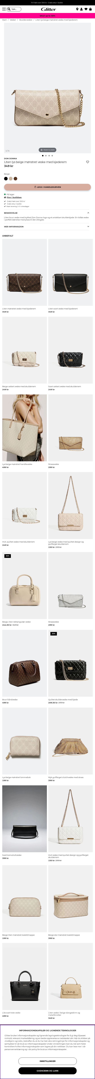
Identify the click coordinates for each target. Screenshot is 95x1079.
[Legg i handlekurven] (47, 187)
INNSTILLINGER (47, 1061)
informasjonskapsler (57, 1049)
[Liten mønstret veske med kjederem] (16, 178)
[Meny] (4, 9)
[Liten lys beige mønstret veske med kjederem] (11, 178)
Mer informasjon (14, 226)
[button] (82, 9)
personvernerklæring (14, 1049)
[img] (42, 155)
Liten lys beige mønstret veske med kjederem (56, 20)
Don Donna (10, 158)
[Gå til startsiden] (47, 9)
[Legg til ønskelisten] (87, 162)
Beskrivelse (11, 213)
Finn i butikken (13, 197)
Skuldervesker (25, 20)
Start (4, 20)
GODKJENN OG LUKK (47, 1071)
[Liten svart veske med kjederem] (6, 178)
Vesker (13, 20)
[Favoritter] (87, 9)
